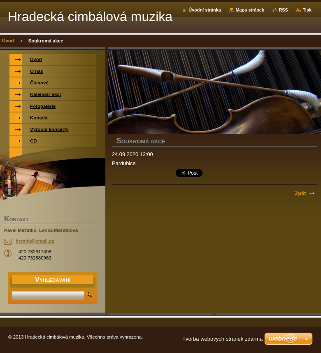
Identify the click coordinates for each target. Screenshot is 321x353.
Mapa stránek (249, 9)
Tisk (307, 9)
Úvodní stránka (204, 9)
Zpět (300, 193)
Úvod (8, 40)
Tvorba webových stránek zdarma (222, 339)
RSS (283, 9)
